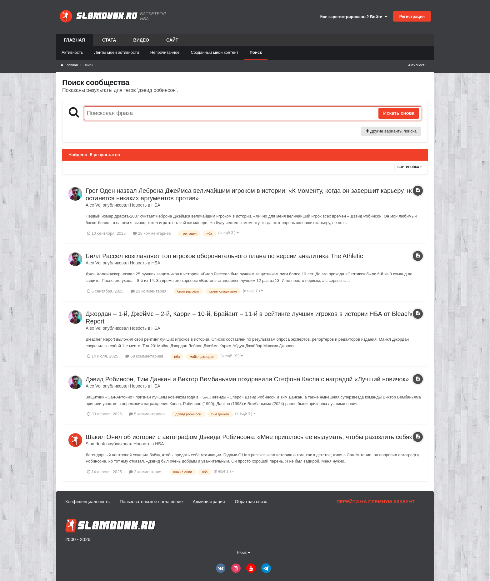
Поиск (256, 52)
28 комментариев (152, 233)
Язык (244, 552)
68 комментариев (144, 356)
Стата (109, 40)
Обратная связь (251, 501)
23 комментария (149, 291)
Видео (141, 40)
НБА (155, 205)
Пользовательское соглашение (151, 501)
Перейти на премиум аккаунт (376, 501)
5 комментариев (146, 414)
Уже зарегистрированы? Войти (353, 16)
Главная (74, 42)
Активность (72, 52)
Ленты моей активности (116, 52)
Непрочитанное (165, 52)
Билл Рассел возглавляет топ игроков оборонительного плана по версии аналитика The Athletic (224, 256)
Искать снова (398, 113)
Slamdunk (95, 443)
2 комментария (145, 471)
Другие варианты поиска (391, 131)
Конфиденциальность (87, 501)
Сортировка (410, 167)
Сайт (172, 40)
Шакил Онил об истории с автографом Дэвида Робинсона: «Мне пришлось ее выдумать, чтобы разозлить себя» (249, 436)
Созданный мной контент (214, 52)
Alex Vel (94, 205)
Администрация (209, 501)
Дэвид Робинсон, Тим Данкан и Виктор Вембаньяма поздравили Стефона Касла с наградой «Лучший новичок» (247, 379)
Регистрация (412, 16)
